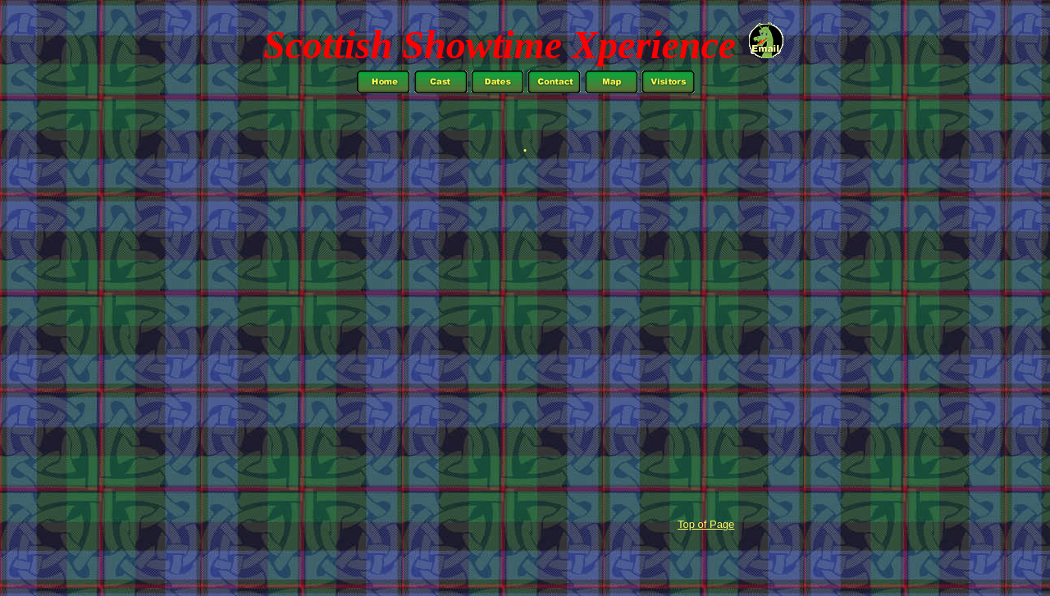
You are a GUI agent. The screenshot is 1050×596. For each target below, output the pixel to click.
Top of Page (706, 524)
